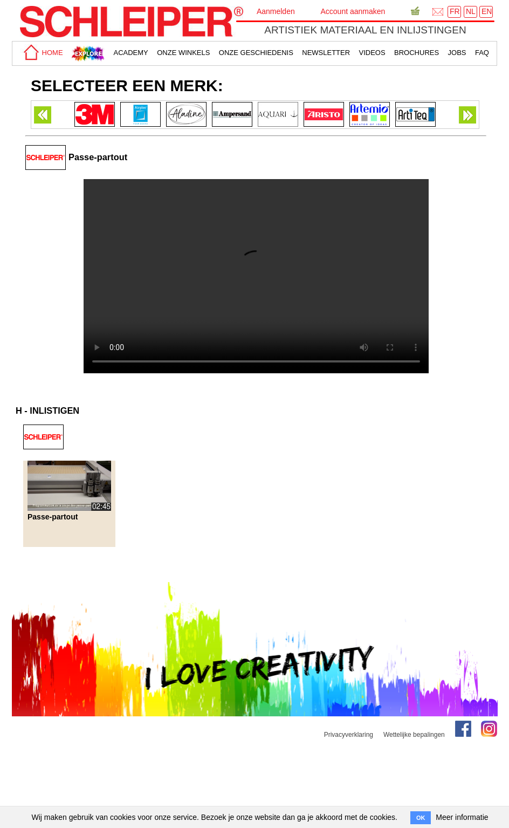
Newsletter (326, 53)
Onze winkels (183, 53)
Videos (372, 53)
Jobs (457, 53)
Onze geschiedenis (256, 53)
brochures (416, 53)
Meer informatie (462, 817)
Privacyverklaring (348, 734)
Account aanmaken (352, 11)
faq (482, 53)
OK (420, 818)
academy (130, 53)
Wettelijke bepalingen (414, 734)
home (41, 53)
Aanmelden (276, 11)
